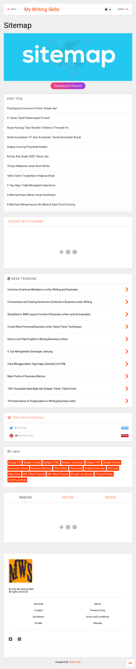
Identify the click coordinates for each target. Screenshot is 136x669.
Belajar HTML (51, 462)
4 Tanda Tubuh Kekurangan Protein (28, 118)
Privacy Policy (97, 610)
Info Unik (113, 468)
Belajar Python (111, 462)
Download (76, 468)
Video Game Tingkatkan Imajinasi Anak (31, 175)
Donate (38, 623)
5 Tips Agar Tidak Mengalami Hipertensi (31, 185)
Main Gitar (14, 474)
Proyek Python (104, 474)
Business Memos (41, 468)
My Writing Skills (41, 9)
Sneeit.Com (75, 662)
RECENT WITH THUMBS (25, 221)
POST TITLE (15, 98)
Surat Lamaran (17, 479)
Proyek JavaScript (82, 474)
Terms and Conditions (97, 616)
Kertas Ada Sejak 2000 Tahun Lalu (28, 156)
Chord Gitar (60, 468)
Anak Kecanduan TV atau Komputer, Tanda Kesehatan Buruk (44, 137)
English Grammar (95, 468)
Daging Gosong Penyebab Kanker (27, 147)
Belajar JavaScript (73, 462)
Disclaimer (38, 616)
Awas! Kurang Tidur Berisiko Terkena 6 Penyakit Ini (37, 127)
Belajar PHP (93, 462)
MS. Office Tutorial (34, 474)
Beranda (38, 604)
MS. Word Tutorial (58, 474)
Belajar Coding (32, 462)
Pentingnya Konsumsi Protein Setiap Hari (32, 108)
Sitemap (97, 623)
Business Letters (18, 468)
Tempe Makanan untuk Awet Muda (28, 166)
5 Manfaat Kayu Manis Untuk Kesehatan (31, 195)
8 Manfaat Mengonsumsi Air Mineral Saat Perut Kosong (41, 204)
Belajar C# (14, 462)
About (97, 604)
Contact (38, 610)
